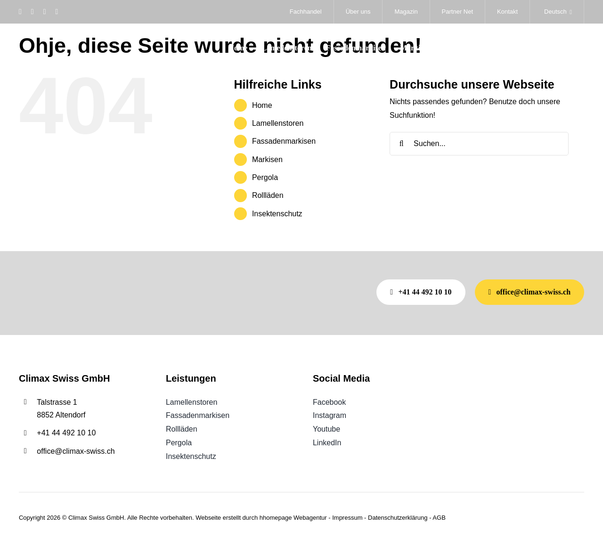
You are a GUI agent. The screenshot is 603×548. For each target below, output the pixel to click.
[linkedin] (56, 12)
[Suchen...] (479, 143)
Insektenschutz (277, 214)
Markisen (267, 159)
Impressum (347, 517)
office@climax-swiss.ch (75, 451)
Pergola (265, 177)
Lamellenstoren (277, 123)
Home (262, 105)
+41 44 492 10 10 (66, 433)
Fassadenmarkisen (284, 141)
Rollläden (268, 195)
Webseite (208, 517)
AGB (438, 517)
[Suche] (401, 143)
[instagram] (32, 12)
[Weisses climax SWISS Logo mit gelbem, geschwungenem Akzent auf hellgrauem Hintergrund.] (66, 37)
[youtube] (44, 12)
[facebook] (20, 12)
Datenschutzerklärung (397, 517)
